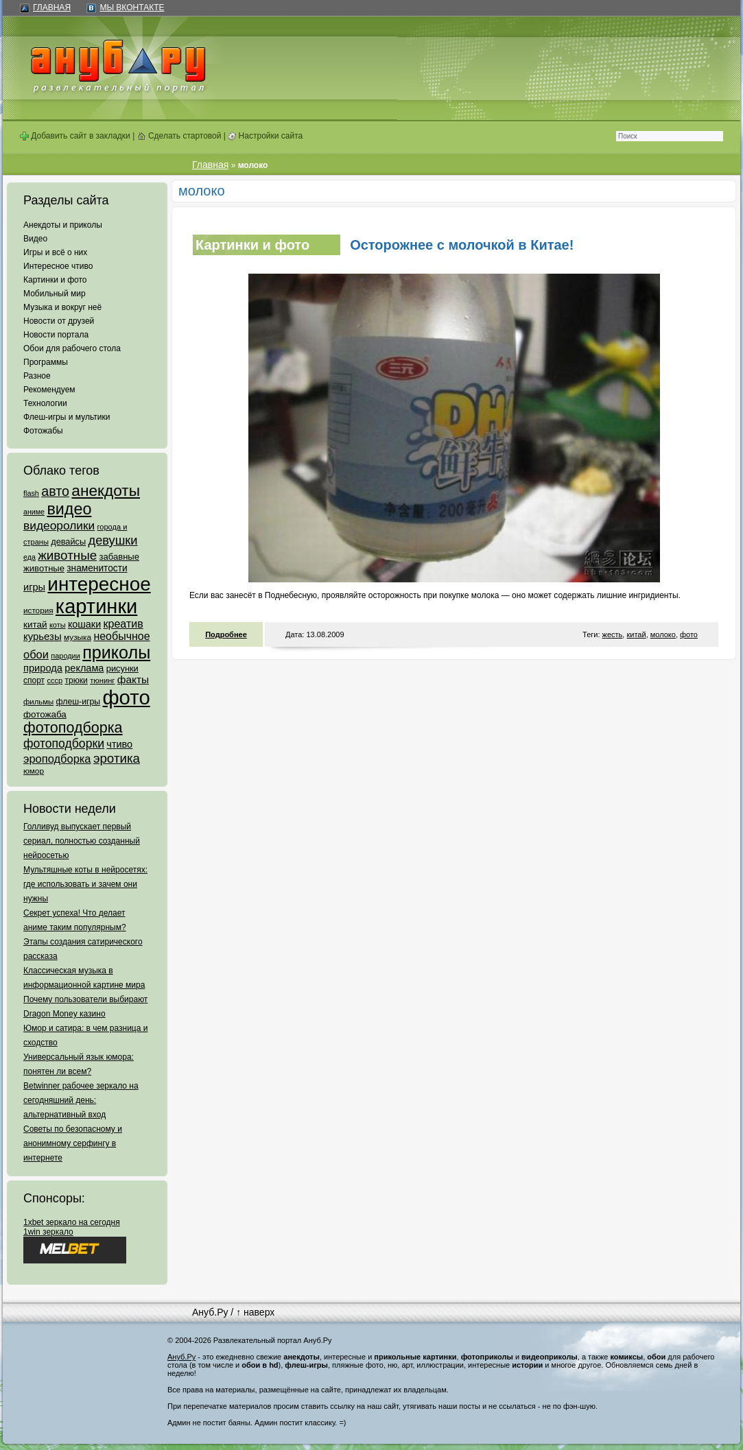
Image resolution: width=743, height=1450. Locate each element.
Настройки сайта (265, 136)
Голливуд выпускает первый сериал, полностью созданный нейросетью (81, 841)
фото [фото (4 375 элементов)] (126, 697)
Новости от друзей (58, 321)
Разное (37, 376)
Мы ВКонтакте (131, 7)
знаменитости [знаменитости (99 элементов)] (97, 568)
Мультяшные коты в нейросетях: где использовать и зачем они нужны (85, 884)
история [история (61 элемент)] (38, 610)
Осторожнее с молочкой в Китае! (462, 244)
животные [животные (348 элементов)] (67, 555)
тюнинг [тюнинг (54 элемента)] (102, 680)
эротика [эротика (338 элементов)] (116, 758)
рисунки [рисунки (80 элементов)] (122, 668)
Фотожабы (43, 431)
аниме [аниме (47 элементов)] (34, 512)
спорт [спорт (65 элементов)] (34, 680)
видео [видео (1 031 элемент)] (69, 509)
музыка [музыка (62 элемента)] (77, 637)
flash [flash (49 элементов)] (31, 493)
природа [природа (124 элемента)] (42, 668)
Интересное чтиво (58, 266)
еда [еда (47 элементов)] (29, 557)
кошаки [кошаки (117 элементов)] (84, 624)
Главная (52, 7)
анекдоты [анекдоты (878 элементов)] (105, 490)
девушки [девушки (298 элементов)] (112, 540)
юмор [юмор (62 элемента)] (33, 771)
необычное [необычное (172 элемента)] (121, 636)
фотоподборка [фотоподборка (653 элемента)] (73, 728)
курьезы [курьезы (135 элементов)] (42, 636)
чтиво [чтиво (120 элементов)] (119, 744)
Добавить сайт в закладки (75, 136)
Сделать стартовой (179, 136)
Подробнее (226, 634)
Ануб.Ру (210, 1312)
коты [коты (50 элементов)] (57, 625)
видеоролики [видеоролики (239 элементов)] (59, 525)
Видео (35, 238)
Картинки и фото (55, 280)
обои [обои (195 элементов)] (36, 654)
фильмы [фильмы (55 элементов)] (38, 702)
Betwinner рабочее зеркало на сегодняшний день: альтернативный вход (81, 1100)
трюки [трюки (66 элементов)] (75, 680)
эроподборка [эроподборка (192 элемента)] (57, 758)
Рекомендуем (49, 389)
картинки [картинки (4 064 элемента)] (96, 606)
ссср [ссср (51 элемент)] (54, 680)
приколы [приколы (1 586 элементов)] (116, 652)
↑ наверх (255, 1312)
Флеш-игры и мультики (66, 417)
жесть (612, 634)
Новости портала (56, 335)
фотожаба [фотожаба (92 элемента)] (45, 714)
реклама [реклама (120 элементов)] (84, 668)
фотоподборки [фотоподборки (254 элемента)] (63, 743)
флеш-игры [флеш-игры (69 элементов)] (78, 701)
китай (636, 634)
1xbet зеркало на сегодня (71, 1222)
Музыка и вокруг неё (62, 307)
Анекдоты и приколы (62, 225)
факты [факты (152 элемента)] (133, 679)
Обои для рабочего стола (72, 348)
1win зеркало (48, 1232)
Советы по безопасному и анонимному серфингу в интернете (72, 1143)
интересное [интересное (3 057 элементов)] (98, 584)
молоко (663, 634)
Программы (45, 362)
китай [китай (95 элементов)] (35, 624)
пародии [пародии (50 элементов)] (65, 656)
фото (689, 634)
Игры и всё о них (55, 252)
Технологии (45, 403)
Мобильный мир (54, 293)
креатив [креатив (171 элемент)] (123, 624)
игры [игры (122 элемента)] (34, 587)
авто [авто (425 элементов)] (55, 491)
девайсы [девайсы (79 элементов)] (68, 541)
